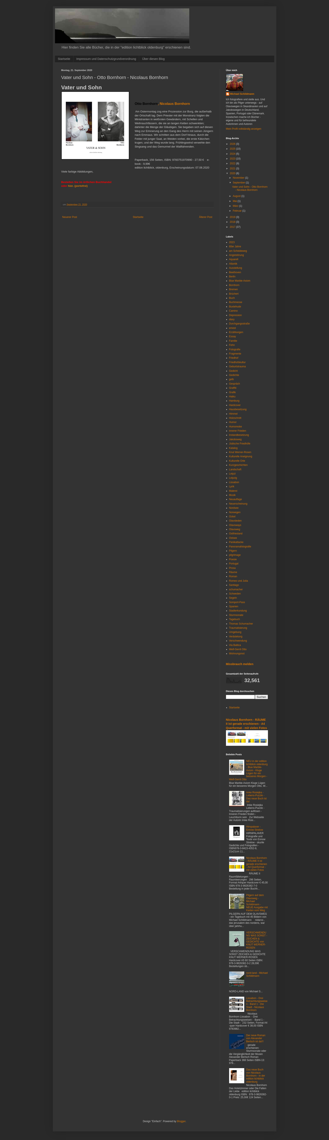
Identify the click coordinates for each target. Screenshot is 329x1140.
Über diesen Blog (153, 59)
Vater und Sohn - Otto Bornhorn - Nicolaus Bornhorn (250, 188)
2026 (233, 143)
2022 (233, 163)
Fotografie (234, 349)
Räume (233, 572)
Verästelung (235, 636)
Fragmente (235, 353)
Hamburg (234, 400)
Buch (232, 298)
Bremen (233, 289)
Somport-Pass (237, 602)
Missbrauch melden (239, 664)
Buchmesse (235, 302)
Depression (235, 315)
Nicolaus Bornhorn (175, 103)
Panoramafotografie (240, 546)
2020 (233, 173)
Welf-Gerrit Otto (238, 649)
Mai (235, 201)
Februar (237, 210)
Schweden (235, 593)
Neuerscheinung (238, 503)
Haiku (232, 396)
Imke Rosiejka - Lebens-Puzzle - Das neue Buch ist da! (256, 797)
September (239, 182)
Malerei (233, 490)
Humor (233, 422)
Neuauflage (235, 499)
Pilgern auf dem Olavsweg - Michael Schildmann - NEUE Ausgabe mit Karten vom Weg (257, 903)
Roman (233, 576)
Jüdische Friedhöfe (239, 443)
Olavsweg (234, 529)
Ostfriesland (236, 533)
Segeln (233, 597)
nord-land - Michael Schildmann (257, 974)
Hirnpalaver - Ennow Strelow (254, 828)
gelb (231, 379)
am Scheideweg (238, 250)
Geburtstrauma (237, 366)
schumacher (236, 589)
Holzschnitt (235, 417)
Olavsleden (235, 520)
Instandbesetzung (239, 435)
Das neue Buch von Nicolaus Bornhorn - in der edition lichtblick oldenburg (255, 1075)
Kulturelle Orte (237, 460)
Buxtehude (235, 306)
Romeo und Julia (238, 580)
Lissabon (234, 482)
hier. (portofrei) (78, 185)
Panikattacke (236, 542)
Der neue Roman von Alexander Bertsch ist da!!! (255, 1038)
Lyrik (231, 486)
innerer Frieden (237, 430)
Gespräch (234, 383)
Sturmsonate (236, 615)
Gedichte (234, 375)
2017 (233, 226)
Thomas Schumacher (241, 623)
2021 (233, 168)
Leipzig (233, 477)
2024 (233, 153)
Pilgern (233, 550)
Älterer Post (205, 217)
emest (232, 328)
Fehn (232, 345)
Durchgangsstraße (239, 323)
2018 (233, 221)
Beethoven (235, 272)
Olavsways (235, 525)
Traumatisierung (238, 627)
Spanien (233, 606)
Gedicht (233, 370)
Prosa (232, 568)
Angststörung (236, 255)
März (236, 205)
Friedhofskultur (237, 362)
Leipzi (232, 473)
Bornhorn (234, 285)
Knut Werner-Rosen (240, 452)
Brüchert (234, 293)
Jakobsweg (235, 439)
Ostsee (233, 537)
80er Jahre (235, 246)
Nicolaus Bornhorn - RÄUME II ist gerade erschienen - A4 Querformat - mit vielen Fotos (246, 724)
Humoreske (235, 426)
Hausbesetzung (238, 409)
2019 (233, 217)
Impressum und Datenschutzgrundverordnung (106, 59)
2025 (233, 148)
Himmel (233, 413)
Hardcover (235, 405)
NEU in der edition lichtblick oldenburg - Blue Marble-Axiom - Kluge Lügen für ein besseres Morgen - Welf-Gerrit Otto (248, 770)
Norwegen (235, 512)
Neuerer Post (69, 217)
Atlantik (233, 263)
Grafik (232, 392)
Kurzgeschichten (238, 465)
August (237, 196)
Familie (233, 340)
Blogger (181, 1121)
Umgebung (235, 632)
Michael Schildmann (242, 93)
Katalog (233, 448)
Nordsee (234, 507)
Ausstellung (235, 267)
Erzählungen (236, 332)
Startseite (64, 59)
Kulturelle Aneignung (240, 456)
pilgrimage (235, 555)
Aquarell (233, 259)
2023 (233, 158)
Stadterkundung (238, 610)
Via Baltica (235, 645)
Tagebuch (234, 619)
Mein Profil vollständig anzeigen (243, 128)
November (239, 177)
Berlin (232, 276)
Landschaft (235, 469)
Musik (232, 495)
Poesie (233, 559)
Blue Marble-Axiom (239, 280)
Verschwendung (238, 640)
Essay (232, 336)
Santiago (234, 585)
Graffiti (232, 387)
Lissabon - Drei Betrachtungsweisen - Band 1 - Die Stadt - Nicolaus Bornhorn (256, 1004)
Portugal (234, 563)
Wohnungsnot (237, 653)
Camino (233, 310)
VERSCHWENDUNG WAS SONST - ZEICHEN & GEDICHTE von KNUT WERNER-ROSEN (256, 940)
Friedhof (233, 357)
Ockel (232, 516)
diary (232, 319)
